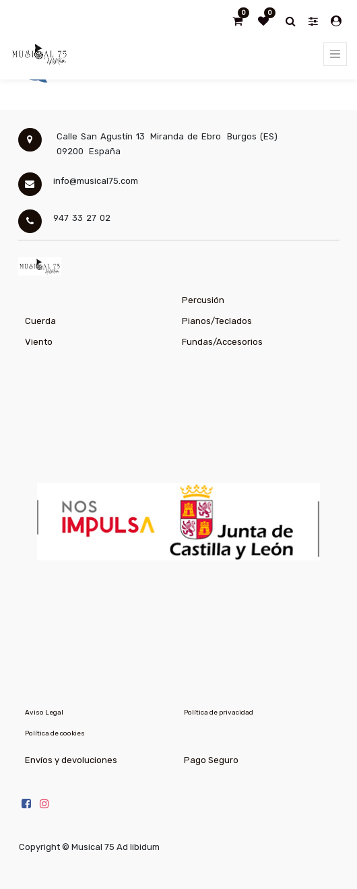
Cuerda (40, 321)
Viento (39, 342)
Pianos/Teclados (217, 321)
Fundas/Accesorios (222, 342)
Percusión (203, 300)
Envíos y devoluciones (71, 760)
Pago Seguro (211, 760)
